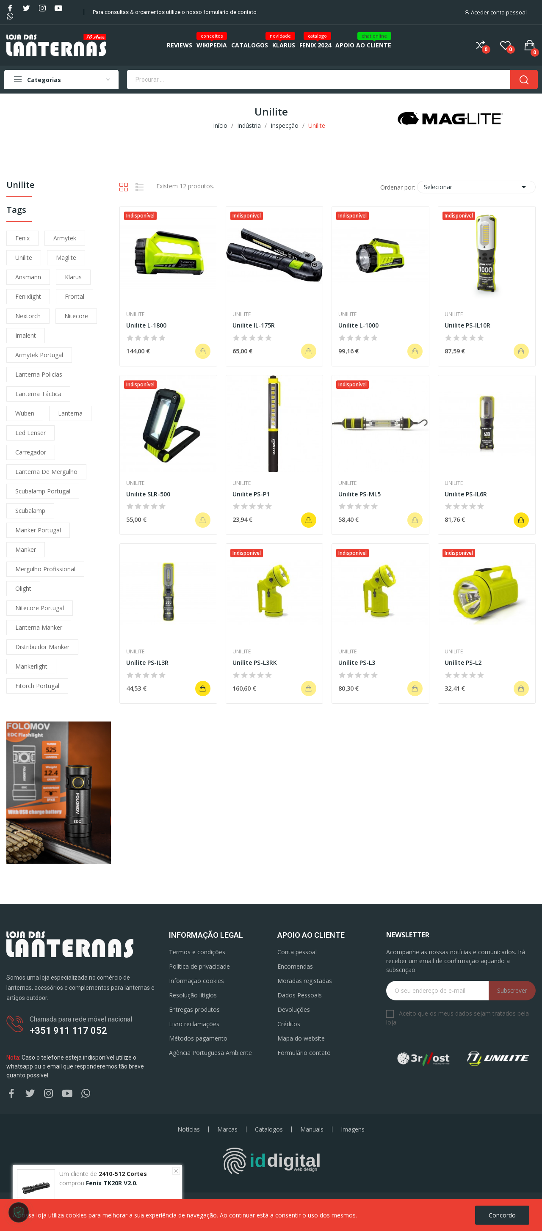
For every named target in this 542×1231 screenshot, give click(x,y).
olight (23, 588)
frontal (74, 296)
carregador (30, 452)
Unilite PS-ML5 (359, 494)
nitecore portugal (39, 608)
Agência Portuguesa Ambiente (210, 1053)
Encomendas (295, 966)
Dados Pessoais (299, 995)
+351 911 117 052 (68, 1030)
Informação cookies (196, 981)
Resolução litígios (193, 995)
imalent (25, 335)
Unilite (20, 185)
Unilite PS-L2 (463, 662)
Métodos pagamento (198, 1038)
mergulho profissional (45, 569)
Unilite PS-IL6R (466, 494)
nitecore (76, 316)
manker (25, 549)
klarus (73, 277)
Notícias (188, 1129)
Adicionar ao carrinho (308, 520)
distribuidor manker (42, 647)
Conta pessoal (297, 952)
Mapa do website (301, 1038)
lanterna (70, 413)
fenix (22, 238)
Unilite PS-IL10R (467, 325)
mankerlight (31, 666)
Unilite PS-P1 (251, 494)
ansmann (28, 277)
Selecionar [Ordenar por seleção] (476, 187)
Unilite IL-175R (253, 325)
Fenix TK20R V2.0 (111, 1183)
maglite (66, 257)
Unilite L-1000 (358, 325)
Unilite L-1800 (146, 325)
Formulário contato (304, 1053)
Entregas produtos (194, 1009)
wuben (24, 413)
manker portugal (38, 530)
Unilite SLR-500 (148, 494)
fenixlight (28, 296)
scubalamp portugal (42, 491)
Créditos (288, 1024)
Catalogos (269, 1129)
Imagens (353, 1129)
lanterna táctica (38, 394)
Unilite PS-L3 (356, 662)
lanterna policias (38, 374)
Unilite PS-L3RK (254, 662)
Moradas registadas (304, 981)
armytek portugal (39, 355)
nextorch (28, 316)
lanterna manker (38, 627)
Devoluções (293, 1009)
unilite (23, 257)
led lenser (30, 433)
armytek (64, 238)
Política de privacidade (199, 966)
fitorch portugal (37, 686)
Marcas (227, 1129)
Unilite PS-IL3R (147, 662)
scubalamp (30, 511)
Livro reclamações (194, 1024)
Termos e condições (197, 952)
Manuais (312, 1129)
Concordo (502, 1215)
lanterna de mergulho (46, 472)
